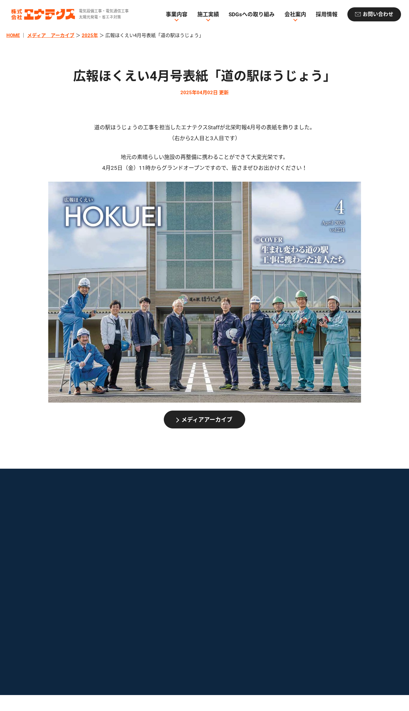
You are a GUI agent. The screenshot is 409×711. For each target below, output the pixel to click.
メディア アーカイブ (50, 35)
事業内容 (176, 14)
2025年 (90, 35)
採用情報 (326, 14)
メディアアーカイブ (206, 419)
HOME (13, 35)
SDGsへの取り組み (252, 14)
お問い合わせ (378, 14)
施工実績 (208, 14)
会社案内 (295, 14)
